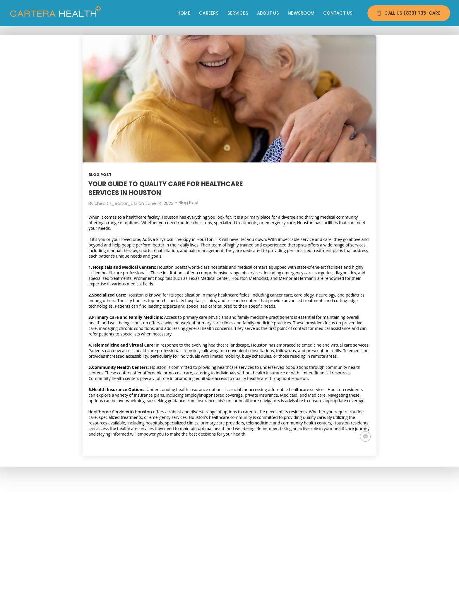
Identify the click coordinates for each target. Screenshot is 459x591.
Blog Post (100, 174)
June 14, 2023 (159, 203)
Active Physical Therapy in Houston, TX (181, 239)
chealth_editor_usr (116, 203)
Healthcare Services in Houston (120, 412)
